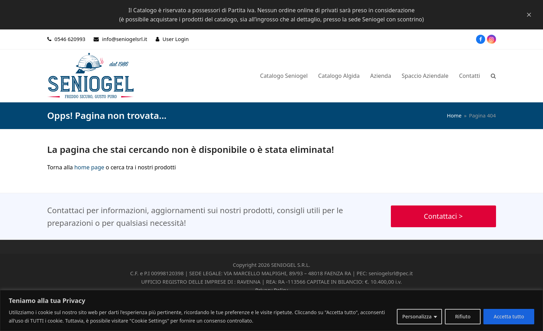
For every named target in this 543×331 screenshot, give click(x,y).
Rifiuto (462, 316)
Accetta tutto (509, 316)
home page (89, 167)
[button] (493, 76)
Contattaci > (443, 216)
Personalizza (417, 316)
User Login (176, 38)
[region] (271, 310)
